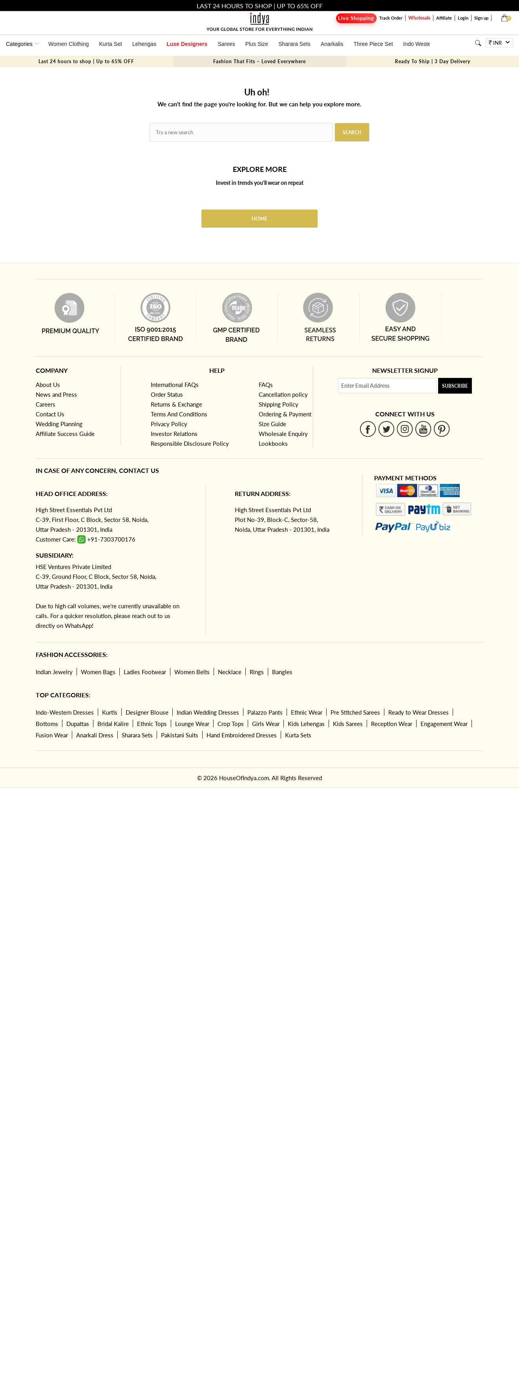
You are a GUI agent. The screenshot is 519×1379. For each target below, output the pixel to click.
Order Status (167, 394)
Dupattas (77, 723)
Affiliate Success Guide (65, 433)
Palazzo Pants (265, 712)
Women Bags (98, 671)
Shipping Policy (278, 404)
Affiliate (444, 17)
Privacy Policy (169, 423)
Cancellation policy (283, 394)
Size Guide (272, 423)
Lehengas (144, 44)
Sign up (481, 17)
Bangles (282, 671)
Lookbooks (273, 443)
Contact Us (50, 414)
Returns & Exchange (176, 404)
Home (259, 218)
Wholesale (419, 18)
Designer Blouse (147, 712)
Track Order (390, 17)
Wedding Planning (59, 423)
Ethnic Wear (306, 712)
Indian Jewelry (54, 671)
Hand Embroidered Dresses (242, 735)
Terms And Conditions (179, 414)
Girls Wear (266, 723)
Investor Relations (174, 433)
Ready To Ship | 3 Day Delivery (432, 61)
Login (463, 17)
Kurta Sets (298, 735)
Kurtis (109, 712)
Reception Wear (391, 723)
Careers (45, 404)
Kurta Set (110, 44)
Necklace (229, 671)
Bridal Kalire (113, 723)
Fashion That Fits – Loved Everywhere (259, 61)
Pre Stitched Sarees (355, 712)
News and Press (56, 394)
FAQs (266, 384)
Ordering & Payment (285, 414)
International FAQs (175, 384)
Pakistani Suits (179, 735)
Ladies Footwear (145, 671)
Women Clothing (68, 44)
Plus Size (256, 44)
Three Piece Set (373, 44)
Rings (257, 671)
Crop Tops (230, 723)
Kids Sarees (348, 723)
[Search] (478, 43)
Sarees (226, 44)
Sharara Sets (294, 44)
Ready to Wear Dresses (418, 712)
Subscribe (455, 386)
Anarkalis (332, 44)
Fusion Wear (52, 735)
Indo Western (419, 44)
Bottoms (47, 723)
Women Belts (192, 671)
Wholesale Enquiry (283, 433)
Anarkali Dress (94, 735)
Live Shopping (356, 18)
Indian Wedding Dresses (208, 712)
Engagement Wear (444, 723)
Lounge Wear (192, 723)
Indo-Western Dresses (65, 712)
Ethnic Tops (152, 723)
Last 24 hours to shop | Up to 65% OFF (86, 61)
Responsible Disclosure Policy (190, 443)
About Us (48, 384)
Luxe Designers (186, 44)
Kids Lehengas (306, 723)
